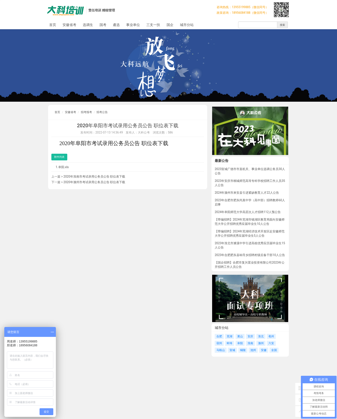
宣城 (232, 350)
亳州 (271, 336)
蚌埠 (229, 343)
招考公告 (102, 112)
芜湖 (229, 336)
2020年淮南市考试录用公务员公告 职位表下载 (94, 176)
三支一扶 (153, 25)
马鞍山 (220, 350)
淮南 (250, 343)
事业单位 (133, 25)
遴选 (116, 25)
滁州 (261, 343)
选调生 (88, 25)
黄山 (240, 336)
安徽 (264, 350)
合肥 (219, 336)
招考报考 (86, 112)
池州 (253, 350)
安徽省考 (69, 25)
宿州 (219, 343)
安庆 (250, 336)
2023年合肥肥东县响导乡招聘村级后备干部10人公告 (250, 255)
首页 (52, 25)
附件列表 (59, 156)
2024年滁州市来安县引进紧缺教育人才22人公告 (247, 192)
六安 (271, 343)
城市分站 (187, 25)
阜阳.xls (63, 167)
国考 (103, 25)
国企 (170, 25)
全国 (274, 350)
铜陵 (243, 350)
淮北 (261, 336)
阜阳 (240, 343)
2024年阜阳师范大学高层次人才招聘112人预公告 (248, 212)
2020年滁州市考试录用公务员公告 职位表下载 (94, 182)
